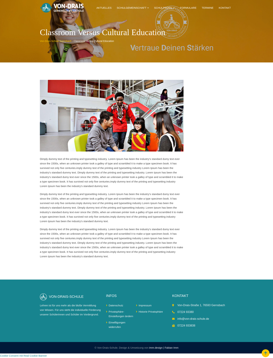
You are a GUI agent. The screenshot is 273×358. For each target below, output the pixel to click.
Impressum (145, 305)
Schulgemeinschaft (131, 7)
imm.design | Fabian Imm (163, 347)
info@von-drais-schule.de (193, 318)
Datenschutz (116, 305)
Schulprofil (163, 7)
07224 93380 (185, 312)
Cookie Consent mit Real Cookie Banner (23, 355)
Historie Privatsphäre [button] (151, 311)
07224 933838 (186, 325)
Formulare (188, 7)
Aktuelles (104, 7)
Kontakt (225, 7)
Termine (208, 7)
